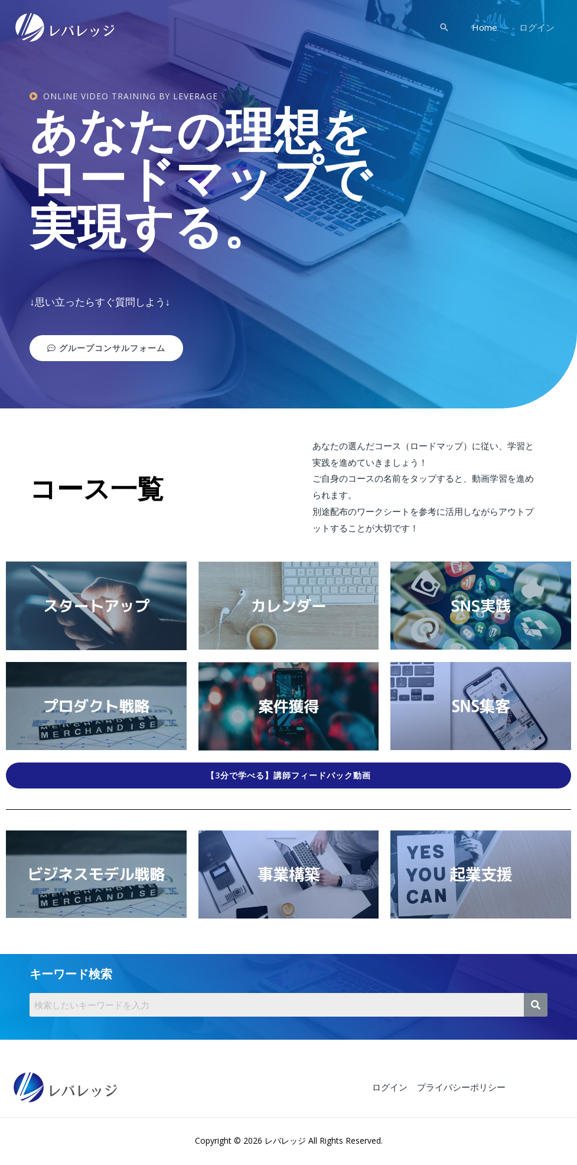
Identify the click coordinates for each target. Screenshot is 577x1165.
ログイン (538, 27)
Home (490, 27)
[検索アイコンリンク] (451, 27)
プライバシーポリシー (459, 1087)
